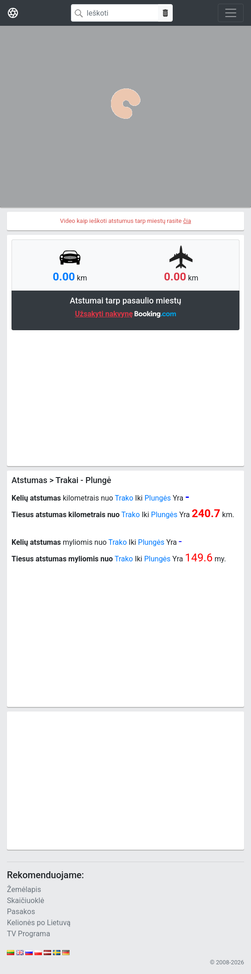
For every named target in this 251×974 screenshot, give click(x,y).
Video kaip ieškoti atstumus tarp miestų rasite (125, 220)
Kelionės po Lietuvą (38, 922)
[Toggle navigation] (231, 13)
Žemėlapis (24, 889)
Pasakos (21, 911)
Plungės (158, 498)
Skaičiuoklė (25, 900)
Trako (124, 498)
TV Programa (28, 933)
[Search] (114, 13)
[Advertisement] (125, 396)
